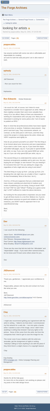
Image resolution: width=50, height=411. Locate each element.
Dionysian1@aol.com (22, 239)
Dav (5, 221)
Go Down (5, 38)
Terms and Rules (24, 406)
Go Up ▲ (32, 406)
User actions (42, 38)
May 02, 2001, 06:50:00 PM (12, 225)
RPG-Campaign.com (10, 360)
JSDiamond (9, 270)
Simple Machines (31, 408)
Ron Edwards (10, 99)
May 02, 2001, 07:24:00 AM (12, 48)
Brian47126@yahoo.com (24, 244)
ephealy (7, 71)
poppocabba (9, 44)
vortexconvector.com (11, 237)
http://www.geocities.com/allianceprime (18, 297)
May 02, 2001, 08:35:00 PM (12, 274)
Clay (6, 312)
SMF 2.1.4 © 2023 (19, 408)
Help (16, 406)
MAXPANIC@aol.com (22, 235)
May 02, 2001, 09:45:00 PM (12, 316)
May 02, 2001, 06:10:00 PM (12, 102)
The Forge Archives (14, 7)
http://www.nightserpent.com (24, 241)
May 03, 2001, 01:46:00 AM (12, 373)
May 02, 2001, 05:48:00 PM (12, 74)
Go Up (4, 392)
